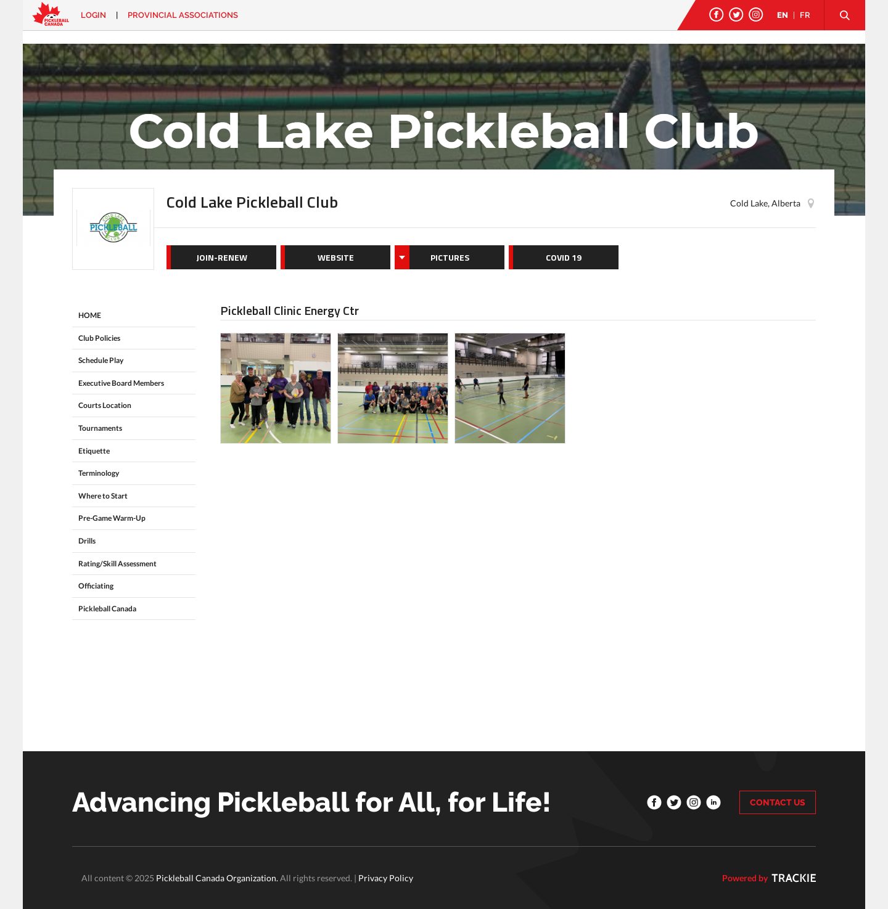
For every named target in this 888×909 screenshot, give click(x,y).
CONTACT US (777, 802)
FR (805, 15)
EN (782, 15)
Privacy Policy (385, 878)
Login (93, 15)
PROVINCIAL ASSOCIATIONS (183, 15)
